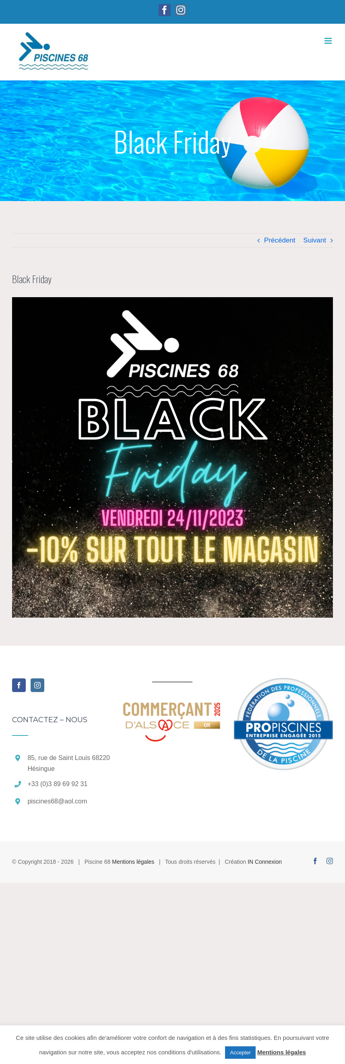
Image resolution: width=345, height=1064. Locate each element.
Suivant (314, 240)
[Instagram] (37, 685)
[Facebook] (19, 685)
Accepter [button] (240, 1053)
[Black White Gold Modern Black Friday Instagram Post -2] (172, 457)
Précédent (279, 240)
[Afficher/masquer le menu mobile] (328, 41)
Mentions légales (133, 862)
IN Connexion (265, 862)
